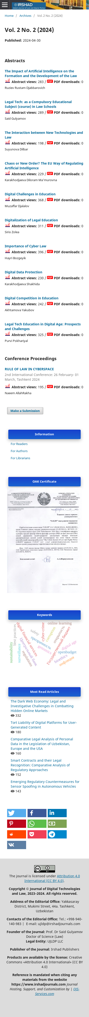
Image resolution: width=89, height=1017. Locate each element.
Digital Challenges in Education (30, 194)
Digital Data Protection (23, 272)
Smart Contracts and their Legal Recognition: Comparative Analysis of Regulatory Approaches (40, 765)
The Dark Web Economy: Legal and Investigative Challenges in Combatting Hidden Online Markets (42, 706)
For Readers (19, 444)
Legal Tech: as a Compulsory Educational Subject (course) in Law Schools (38, 104)
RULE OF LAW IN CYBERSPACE (44, 374)
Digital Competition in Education (31, 298)
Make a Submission (25, 411)
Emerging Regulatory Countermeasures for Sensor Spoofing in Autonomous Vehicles (45, 784)
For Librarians (20, 458)
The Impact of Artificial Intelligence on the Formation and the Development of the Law (41, 73)
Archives (25, 15)
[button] (16, 813)
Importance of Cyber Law (25, 246)
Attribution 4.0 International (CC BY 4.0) (52, 878)
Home (9, 15)
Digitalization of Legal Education (31, 220)
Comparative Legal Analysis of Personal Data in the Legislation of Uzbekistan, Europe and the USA (42, 744)
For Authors (19, 451)
